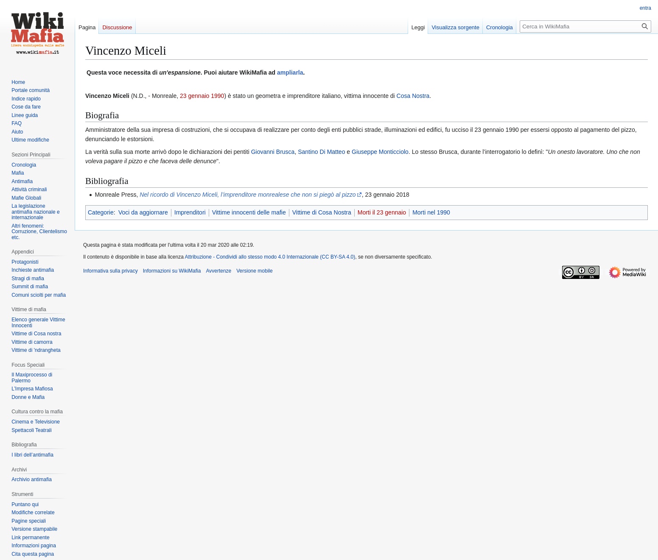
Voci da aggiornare (143, 212)
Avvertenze (218, 271)
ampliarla (290, 72)
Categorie (101, 212)
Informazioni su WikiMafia (172, 271)
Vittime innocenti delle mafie (249, 212)
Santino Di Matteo (321, 151)
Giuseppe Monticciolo (380, 151)
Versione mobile (254, 271)
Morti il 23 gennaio (382, 212)
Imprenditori (190, 212)
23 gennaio (194, 95)
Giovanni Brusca (273, 151)
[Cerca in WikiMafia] (585, 26)
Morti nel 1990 (431, 212)
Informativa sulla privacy (110, 271)
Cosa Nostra (413, 95)
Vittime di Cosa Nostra (321, 212)
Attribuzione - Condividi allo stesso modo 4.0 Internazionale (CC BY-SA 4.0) (270, 257)
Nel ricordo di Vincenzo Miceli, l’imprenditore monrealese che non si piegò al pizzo (248, 194)
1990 (217, 95)
